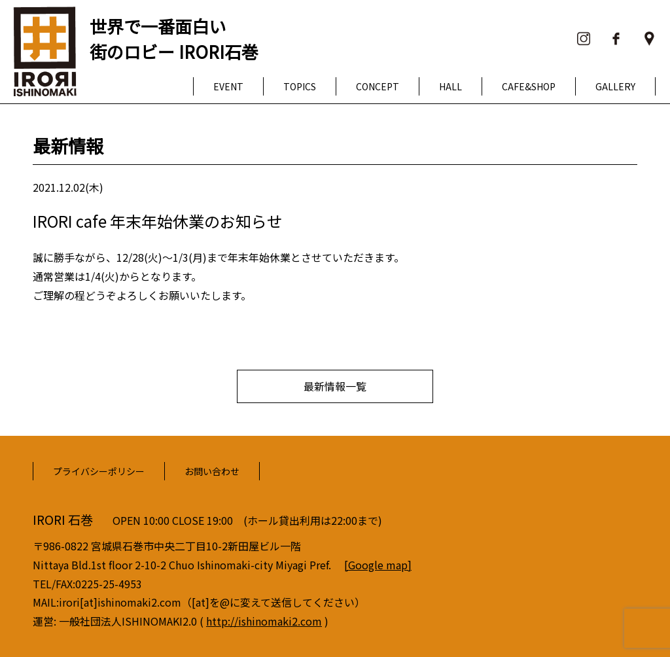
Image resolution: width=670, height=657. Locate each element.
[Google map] (378, 565)
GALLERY (615, 86)
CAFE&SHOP (528, 86)
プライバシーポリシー (99, 471)
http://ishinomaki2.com (264, 621)
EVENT (228, 86)
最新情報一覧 (335, 386)
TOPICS (299, 86)
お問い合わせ (212, 471)
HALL (450, 86)
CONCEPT (377, 86)
